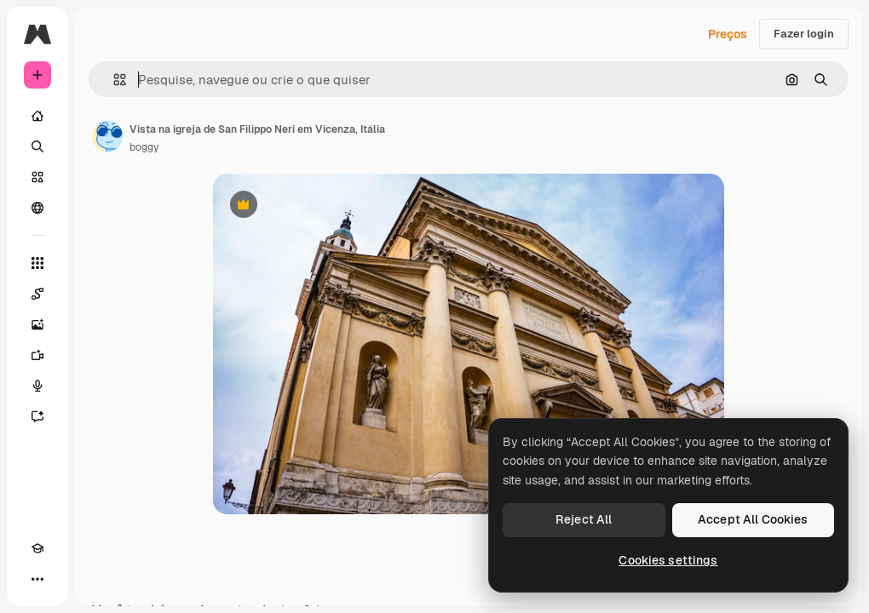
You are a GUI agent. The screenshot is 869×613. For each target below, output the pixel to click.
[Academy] (37, 548)
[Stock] (37, 177)
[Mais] (37, 579)
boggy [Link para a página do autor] (143, 147)
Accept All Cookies (753, 519)
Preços (727, 34)
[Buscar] (37, 146)
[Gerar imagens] (37, 324)
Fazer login (804, 33)
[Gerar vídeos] (37, 355)
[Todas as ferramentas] (37, 263)
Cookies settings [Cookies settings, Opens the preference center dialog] (668, 560)
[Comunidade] (37, 207)
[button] (112, 79)
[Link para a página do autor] (107, 136)
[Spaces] (37, 293)
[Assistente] (37, 416)
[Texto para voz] (37, 385)
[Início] (37, 115)
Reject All (583, 519)
